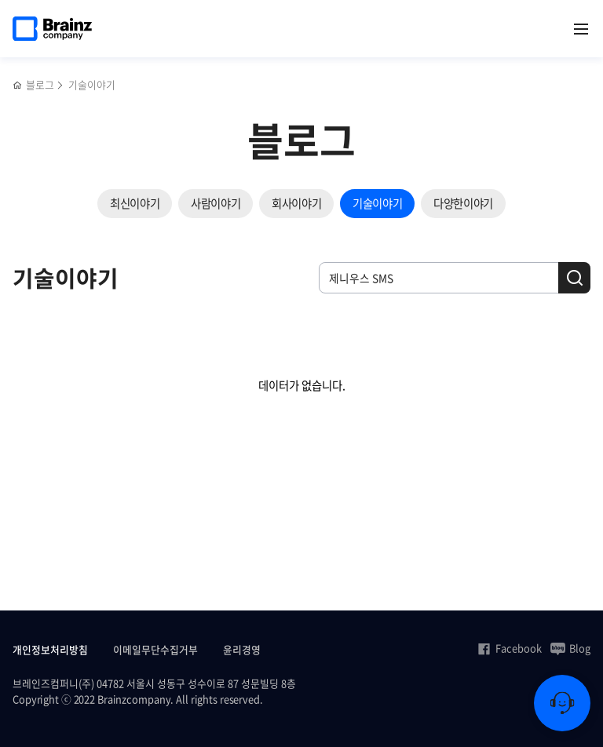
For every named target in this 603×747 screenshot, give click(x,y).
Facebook (509, 648)
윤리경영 (242, 649)
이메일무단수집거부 (155, 649)
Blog (570, 648)
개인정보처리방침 (50, 649)
